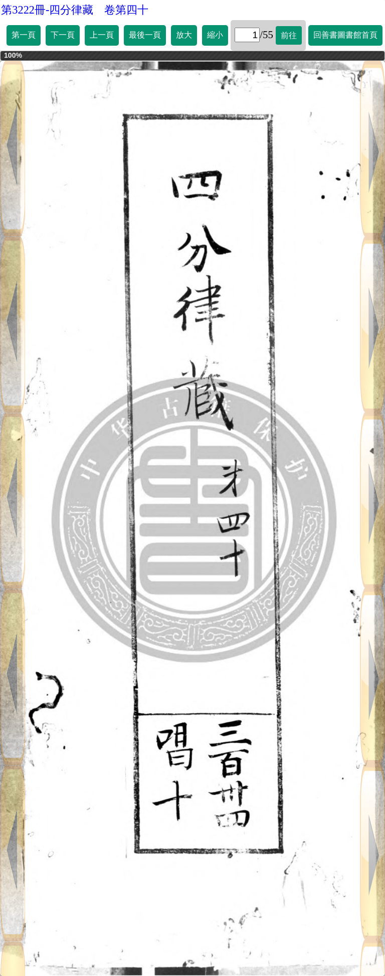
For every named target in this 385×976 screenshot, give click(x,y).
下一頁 (63, 35)
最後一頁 (145, 35)
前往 (289, 35)
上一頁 (102, 35)
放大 (184, 35)
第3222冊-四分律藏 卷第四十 (74, 10)
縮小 (215, 35)
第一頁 (24, 35)
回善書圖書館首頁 (345, 35)
